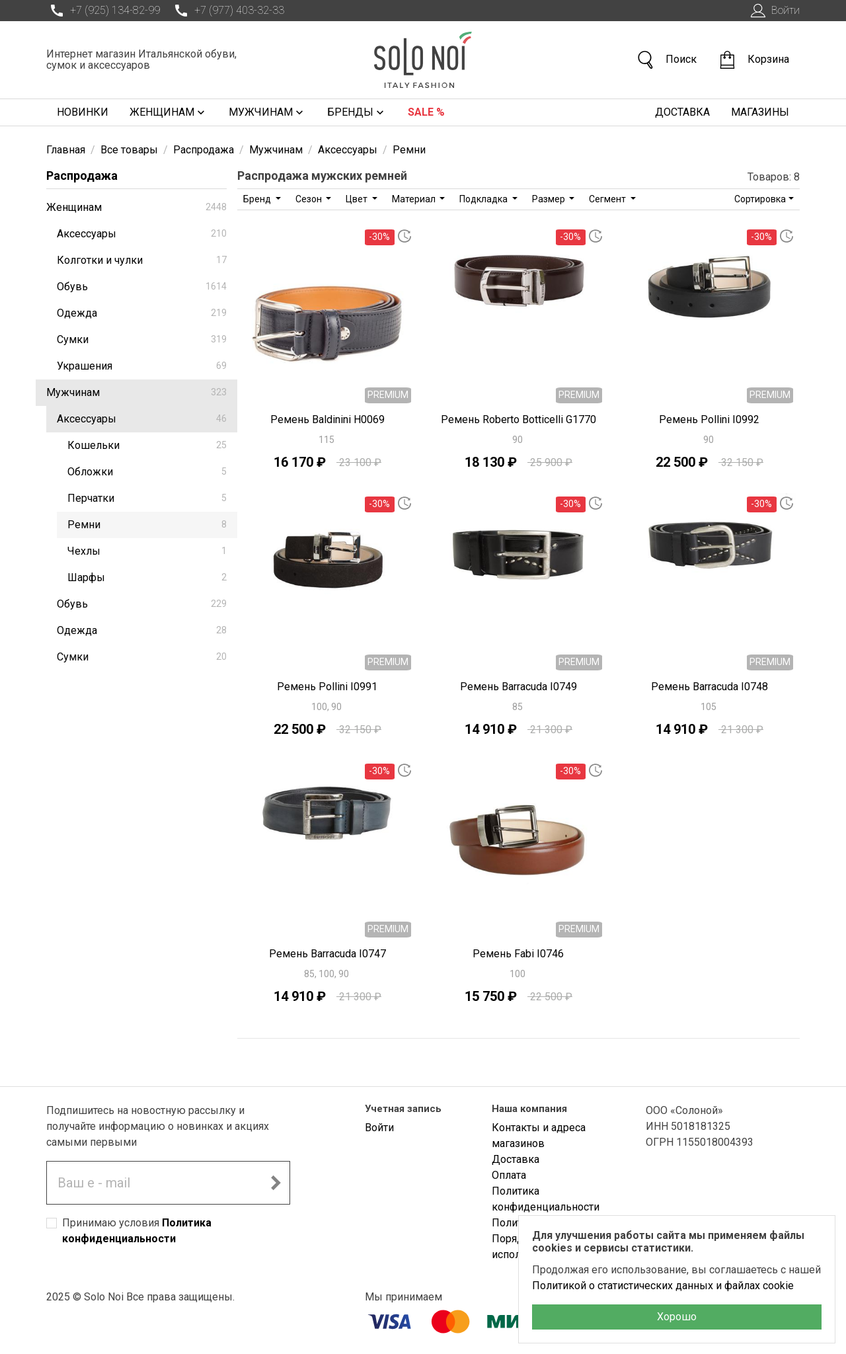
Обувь (142, 287)
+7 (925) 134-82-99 (103, 11)
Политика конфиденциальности (545, 1199)
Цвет (357, 199)
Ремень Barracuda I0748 (709, 686)
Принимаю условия (137, 1230)
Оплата (509, 1175)
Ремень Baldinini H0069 (327, 419)
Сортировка (760, 199)
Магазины (760, 112)
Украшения (142, 366)
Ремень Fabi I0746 (518, 953)
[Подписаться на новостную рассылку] (275, 1183)
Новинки (82, 112)
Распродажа (82, 175)
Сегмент (608, 199)
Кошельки (147, 445)
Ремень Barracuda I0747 (327, 953)
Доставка (682, 112)
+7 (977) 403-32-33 (227, 11)
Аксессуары (142, 234)
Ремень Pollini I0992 (709, 419)
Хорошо (677, 1316)
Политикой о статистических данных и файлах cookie (663, 1285)
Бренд (258, 199)
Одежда (142, 313)
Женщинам (169, 112)
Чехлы (147, 551)
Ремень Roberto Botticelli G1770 (518, 419)
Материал (415, 199)
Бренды (357, 112)
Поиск (666, 59)
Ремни (147, 525)
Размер (549, 199)
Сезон (309, 199)
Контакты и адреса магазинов (539, 1135)
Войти (774, 11)
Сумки (142, 339)
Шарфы (147, 577)
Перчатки (147, 498)
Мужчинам (267, 112)
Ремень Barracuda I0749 (518, 686)
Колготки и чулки (142, 260)
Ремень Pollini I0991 (327, 686)
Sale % (426, 112)
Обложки (147, 472)
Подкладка (484, 199)
